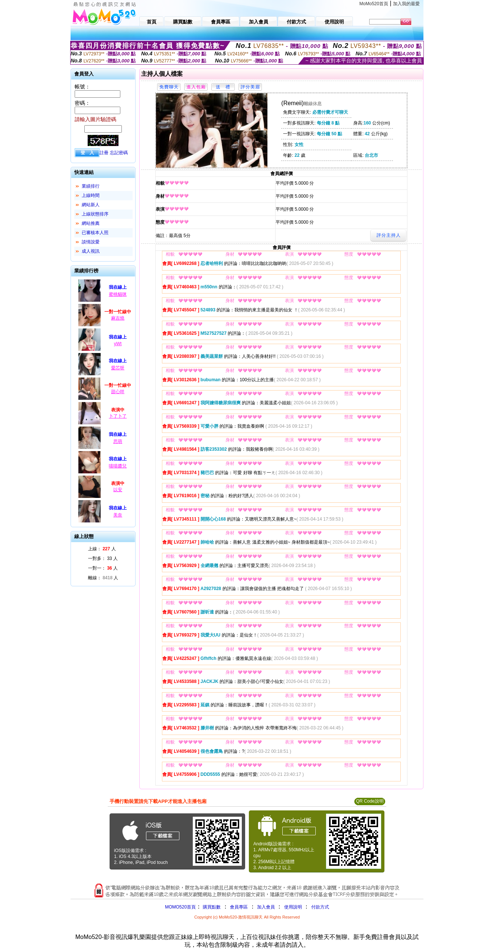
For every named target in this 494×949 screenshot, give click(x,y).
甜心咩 (117, 391)
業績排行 (91, 186)
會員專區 (239, 907)
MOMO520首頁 (180, 907)
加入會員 (266, 907)
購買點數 (211, 907)
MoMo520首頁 (374, 3)
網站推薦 (91, 223)
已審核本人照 (95, 232)
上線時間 (91, 195)
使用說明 (293, 907)
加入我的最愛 (406, 3)
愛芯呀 (117, 367)
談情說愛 (91, 241)
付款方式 (320, 907)
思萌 (117, 441)
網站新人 (91, 204)
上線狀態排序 (95, 214)
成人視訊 (91, 251)
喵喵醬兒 (118, 466)
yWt (118, 343)
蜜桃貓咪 (118, 294)
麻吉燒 (117, 318)
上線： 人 (102, 548)
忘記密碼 (119, 152)
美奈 (117, 515)
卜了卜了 (118, 416)
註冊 (104, 152)
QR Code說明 (369, 801)
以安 (117, 489)
